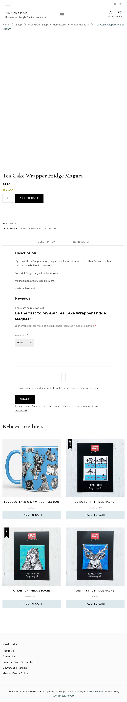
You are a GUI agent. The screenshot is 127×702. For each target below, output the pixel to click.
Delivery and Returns (14, 668)
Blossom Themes (94, 691)
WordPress (59, 695)
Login (110, 14)
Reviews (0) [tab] (81, 241)
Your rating (21, 335)
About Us (8, 651)
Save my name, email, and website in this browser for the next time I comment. (60, 388)
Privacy (70, 695)
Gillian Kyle (50, 228)
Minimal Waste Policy (15, 673)
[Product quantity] (8, 198)
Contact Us (9, 656)
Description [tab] (47, 241)
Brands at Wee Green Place (18, 662)
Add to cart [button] (33, 515)
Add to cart (29, 198)
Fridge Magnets (30, 228)
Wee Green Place (16, 13)
